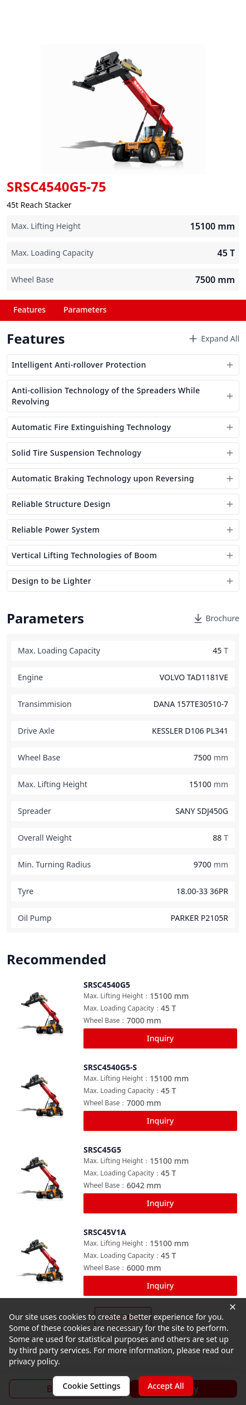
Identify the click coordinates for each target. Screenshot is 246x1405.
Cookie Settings (91, 1385)
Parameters (85, 309)
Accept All (165, 1385)
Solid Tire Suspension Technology (123, 452)
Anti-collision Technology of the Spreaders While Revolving (123, 396)
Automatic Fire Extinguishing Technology (123, 427)
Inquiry (160, 1038)
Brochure (216, 618)
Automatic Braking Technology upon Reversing (123, 478)
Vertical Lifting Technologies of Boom (123, 555)
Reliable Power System (123, 529)
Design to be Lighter (123, 580)
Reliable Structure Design (123, 504)
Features (29, 309)
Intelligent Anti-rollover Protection (123, 364)
